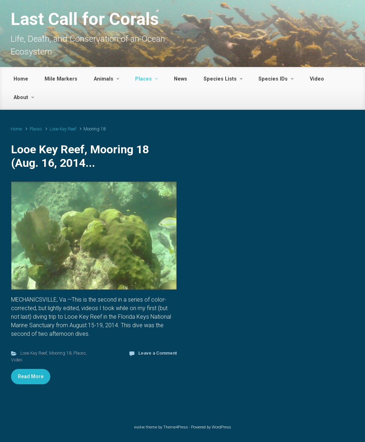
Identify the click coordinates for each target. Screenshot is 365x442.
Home (16, 129)
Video (16, 360)
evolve (139, 427)
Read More (30, 376)
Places (36, 129)
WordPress (221, 427)
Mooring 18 (60, 353)
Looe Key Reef (63, 129)
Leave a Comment (157, 353)
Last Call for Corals (85, 19)
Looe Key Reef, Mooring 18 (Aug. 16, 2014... (80, 156)
